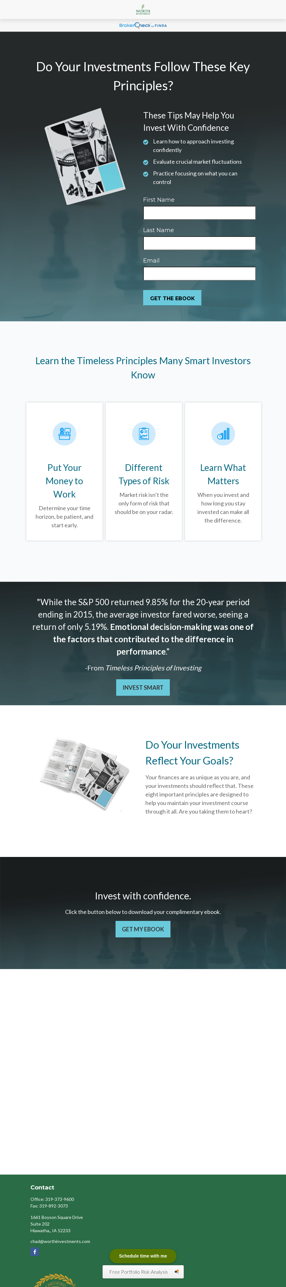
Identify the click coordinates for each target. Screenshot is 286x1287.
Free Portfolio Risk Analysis (139, 1272)
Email (151, 260)
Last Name (158, 230)
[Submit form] (172, 298)
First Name (159, 199)
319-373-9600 (59, 1199)
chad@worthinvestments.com (60, 1241)
